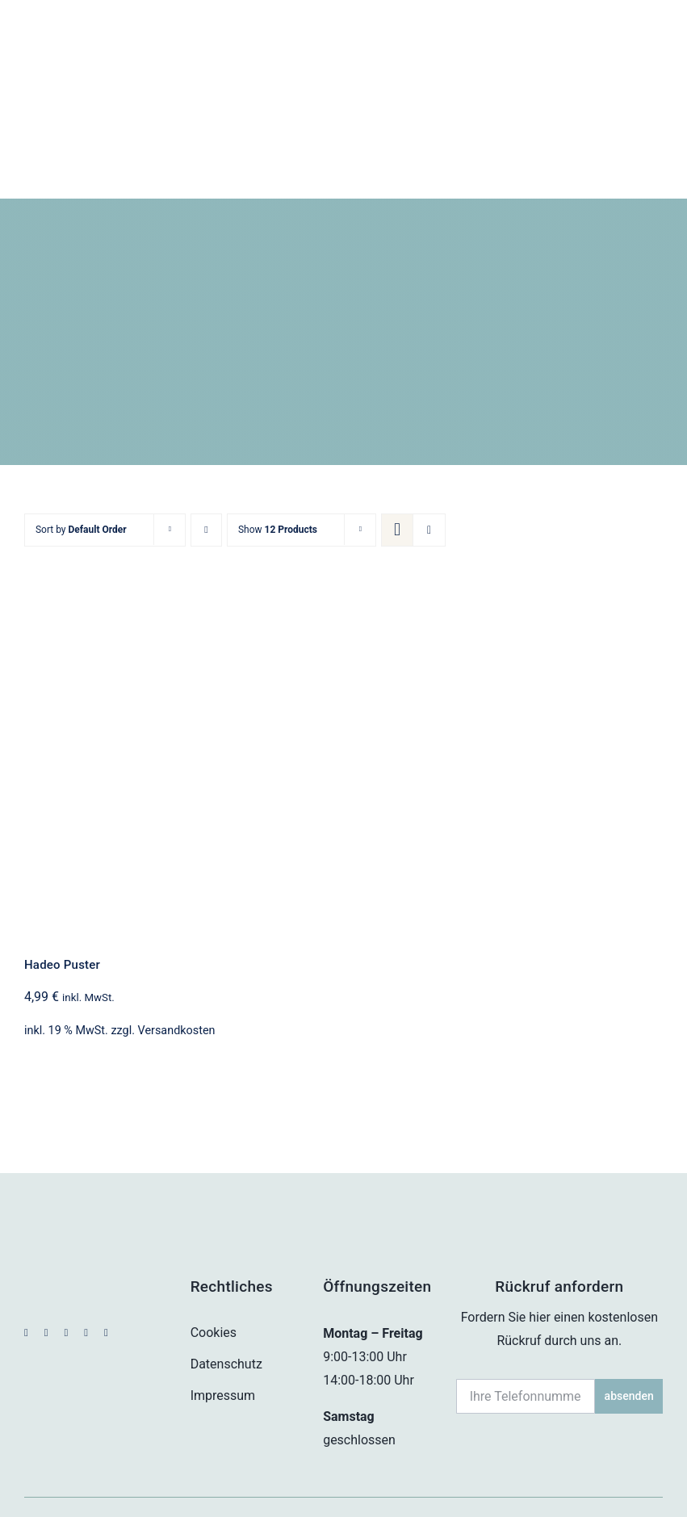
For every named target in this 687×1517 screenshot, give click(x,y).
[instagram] (46, 1260)
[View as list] (429, 458)
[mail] (86, 1260)
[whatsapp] (66, 1260)
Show (277, 457)
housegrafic (628, 1479)
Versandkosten (177, 958)
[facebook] (26, 1260)
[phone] (106, 1260)
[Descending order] (206, 458)
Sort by (81, 457)
